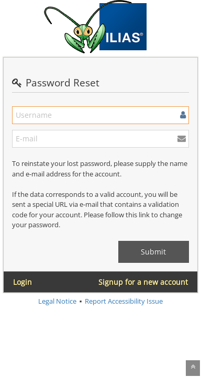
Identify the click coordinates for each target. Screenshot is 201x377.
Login (22, 282)
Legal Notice (57, 301)
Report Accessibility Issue (124, 301)
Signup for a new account (143, 282)
